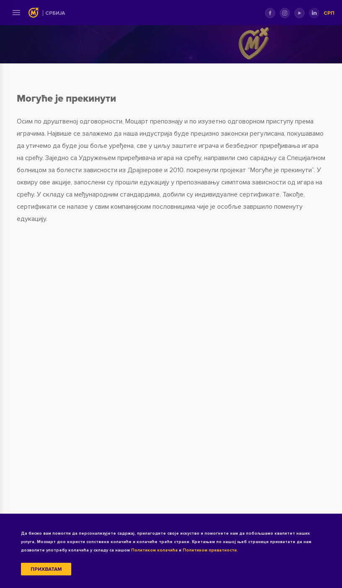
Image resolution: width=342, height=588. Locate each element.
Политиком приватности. (210, 550)
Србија (55, 13)
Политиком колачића (154, 550)
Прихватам (46, 569)
